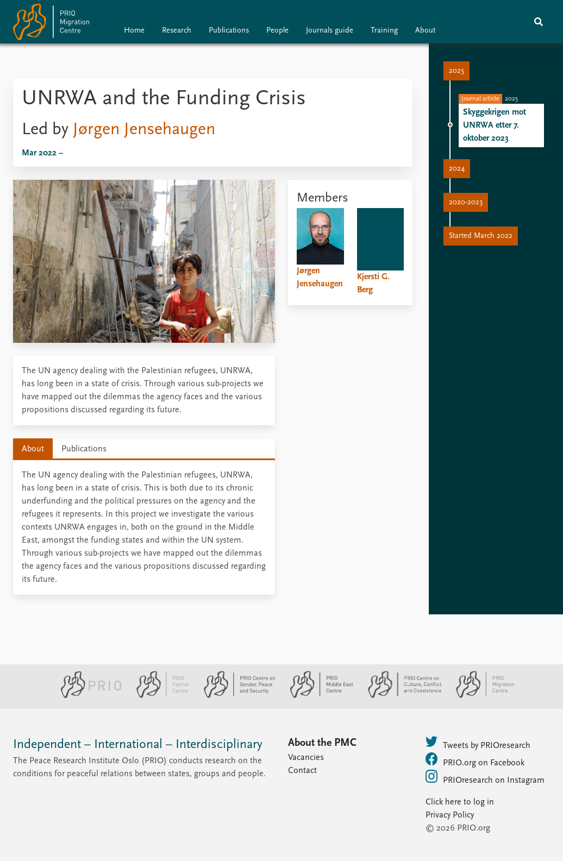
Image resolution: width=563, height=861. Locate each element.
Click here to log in (460, 802)
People (277, 31)
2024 (457, 169)
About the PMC (322, 743)
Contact (302, 770)
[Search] (538, 21)
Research (176, 31)
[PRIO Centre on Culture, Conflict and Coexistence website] (400, 696)
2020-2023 (466, 202)
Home (134, 31)
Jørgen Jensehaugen (144, 130)
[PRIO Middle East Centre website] (317, 696)
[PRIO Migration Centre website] (479, 696)
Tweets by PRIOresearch (478, 742)
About (425, 31)
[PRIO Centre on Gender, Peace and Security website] (235, 696)
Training (384, 31)
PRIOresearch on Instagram (485, 777)
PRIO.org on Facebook (475, 760)
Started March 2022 (480, 236)
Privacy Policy (450, 815)
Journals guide (329, 31)
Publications (229, 31)
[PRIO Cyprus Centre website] (158, 696)
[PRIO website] (86, 696)
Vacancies (306, 757)
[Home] (51, 24)
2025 (456, 71)
